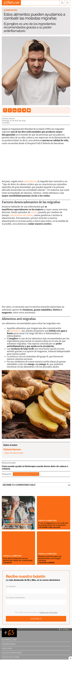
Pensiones (8, 518)
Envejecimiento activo (26, 474)
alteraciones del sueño (21, 215)
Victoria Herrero (8, 118)
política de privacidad (48, 612)
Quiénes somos (8, 644)
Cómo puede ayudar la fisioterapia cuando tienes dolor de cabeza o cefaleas (35, 467)
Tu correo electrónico (15, 597)
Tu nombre (11, 586)
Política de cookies (10, 657)
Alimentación (10, 10)
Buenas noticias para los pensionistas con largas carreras (50, 558)
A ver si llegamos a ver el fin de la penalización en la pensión (53, 524)
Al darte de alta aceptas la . (36, 612)
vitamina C (15, 330)
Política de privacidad (12, 653)
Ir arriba (64, 629)
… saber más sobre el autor (13, 453)
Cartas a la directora (47, 520)
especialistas (30, 181)
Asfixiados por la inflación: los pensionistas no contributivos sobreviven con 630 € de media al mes (17, 524)
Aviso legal (7, 648)
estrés (34, 212)
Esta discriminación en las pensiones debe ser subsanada (18, 559)
